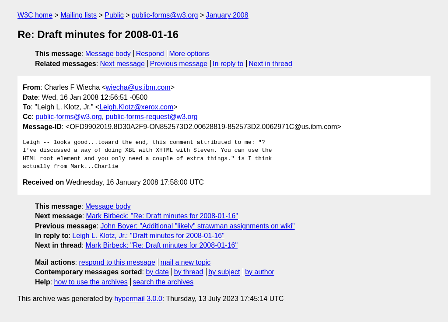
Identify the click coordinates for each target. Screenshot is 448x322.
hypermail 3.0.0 (138, 298)
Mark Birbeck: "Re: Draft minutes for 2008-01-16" (162, 216)
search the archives (163, 282)
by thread (188, 272)
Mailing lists (78, 15)
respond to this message (117, 262)
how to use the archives (91, 282)
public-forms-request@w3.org (152, 116)
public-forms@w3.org (165, 15)
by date (157, 272)
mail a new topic (186, 262)
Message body (108, 53)
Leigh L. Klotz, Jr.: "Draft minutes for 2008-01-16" (148, 235)
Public (114, 15)
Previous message (179, 63)
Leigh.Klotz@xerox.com (136, 107)
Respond (150, 53)
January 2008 (227, 15)
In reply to (228, 63)
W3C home (35, 15)
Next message (122, 63)
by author (259, 272)
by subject (224, 272)
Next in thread (270, 63)
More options (189, 53)
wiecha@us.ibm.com (138, 87)
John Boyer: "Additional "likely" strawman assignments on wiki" (197, 226)
